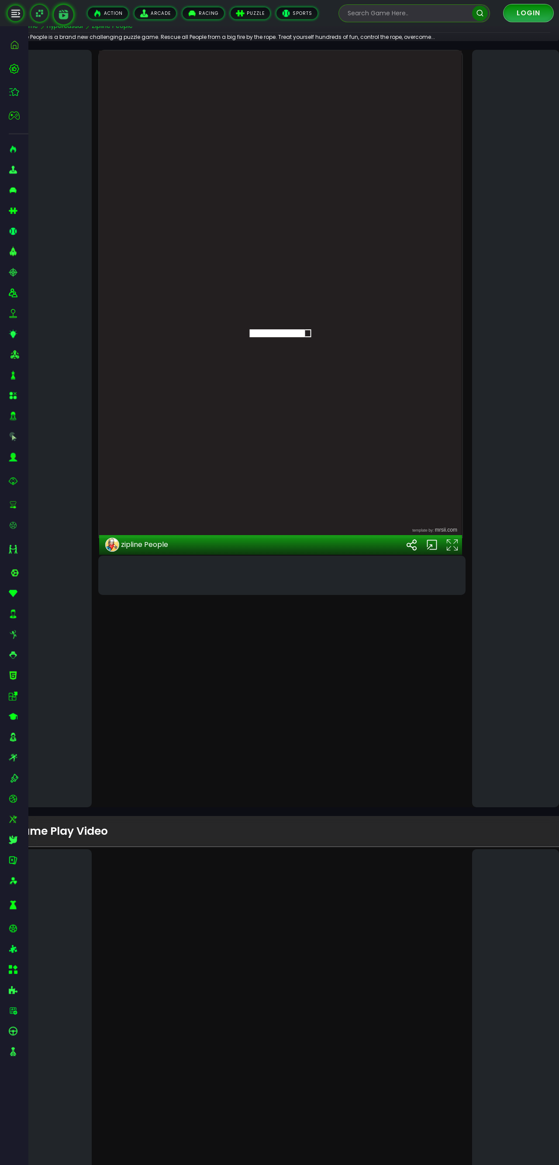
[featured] (18, 92)
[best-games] (18, 68)
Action (108, 13)
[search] (479, 13)
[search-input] (408, 13)
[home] (18, 45)
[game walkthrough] (63, 14)
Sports (297, 13)
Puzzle (250, 13)
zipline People (158, 728)
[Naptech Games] (39, 13)
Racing (203, 13)
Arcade (155, 13)
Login (528, 13)
